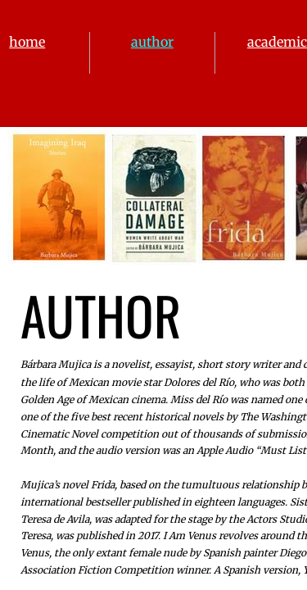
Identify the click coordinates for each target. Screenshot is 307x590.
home (27, 42)
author (152, 42)
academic (277, 42)
